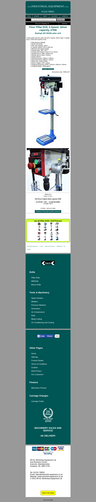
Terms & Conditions (39, 364)
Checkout (64, 23)
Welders (34, 302)
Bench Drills (36, 285)
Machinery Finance (38, 388)
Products (36, 16)
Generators (35, 309)
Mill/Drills (35, 281)
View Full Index (48, 493)
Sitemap (34, 357)
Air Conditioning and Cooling (42, 323)
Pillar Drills (35, 278)
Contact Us (65, 16)
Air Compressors (38, 312)
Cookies (34, 367)
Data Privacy (36, 371)
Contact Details (37, 360)
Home (29, 16)
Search (45, 16)
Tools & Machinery (39, 292)
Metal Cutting (36, 319)
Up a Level (54, 16)
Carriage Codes (37, 401)
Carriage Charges (39, 396)
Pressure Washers (38, 305)
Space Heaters (37, 298)
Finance (34, 382)
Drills (32, 272)
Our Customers (37, 374)
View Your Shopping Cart (42, 23)
